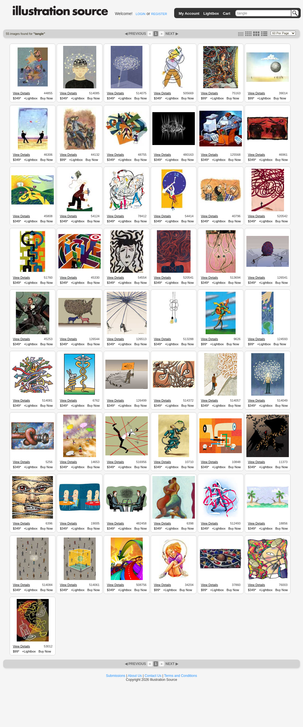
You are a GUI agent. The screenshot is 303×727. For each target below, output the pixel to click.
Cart (226, 13)
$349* (17, 98)
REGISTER (159, 14)
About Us (135, 676)
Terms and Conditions (180, 676)
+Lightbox (30, 98)
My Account (189, 13)
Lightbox (211, 13)
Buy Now (46, 98)
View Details (21, 93)
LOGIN (140, 14)
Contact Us (153, 676)
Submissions (115, 676)
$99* (204, 98)
